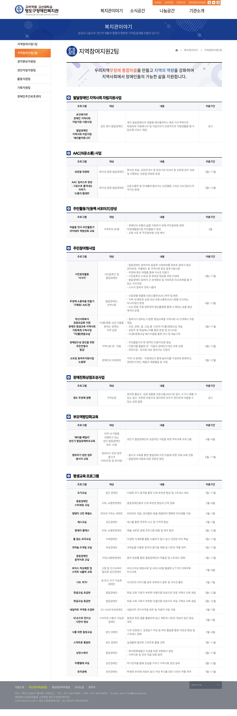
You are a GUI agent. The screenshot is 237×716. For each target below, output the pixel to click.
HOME (157, 2)
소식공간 (137, 10)
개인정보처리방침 (197, 2)
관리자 (91, 687)
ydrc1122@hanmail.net (133, 693)
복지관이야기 (111, 10)
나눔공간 (167, 10)
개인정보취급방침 (38, 687)
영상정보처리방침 (61, 687)
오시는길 (79, 687)
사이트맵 (168, 2)
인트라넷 (180, 2)
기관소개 (196, 10)
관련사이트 (196, 685)
